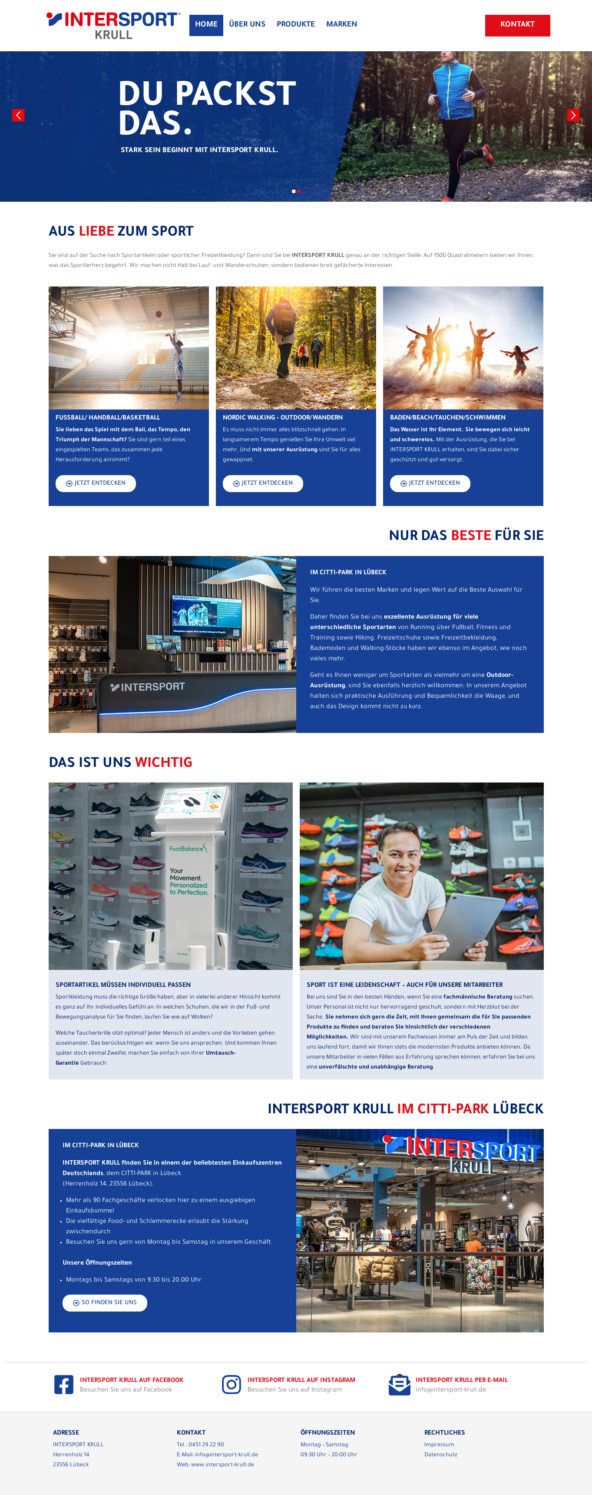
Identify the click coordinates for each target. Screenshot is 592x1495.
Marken (341, 25)
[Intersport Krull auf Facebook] (64, 1384)
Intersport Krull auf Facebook (132, 1381)
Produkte (296, 25)
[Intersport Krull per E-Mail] (399, 1384)
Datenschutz (440, 1455)
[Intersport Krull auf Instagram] (231, 1384)
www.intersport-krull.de (222, 1465)
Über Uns (247, 25)
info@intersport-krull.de (226, 1455)
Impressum (439, 1445)
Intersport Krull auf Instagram (301, 1381)
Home (206, 25)
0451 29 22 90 (206, 1445)
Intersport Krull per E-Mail (462, 1381)
